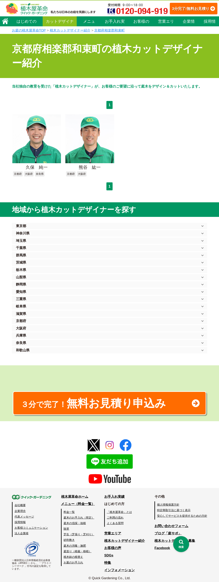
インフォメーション (119, 567)
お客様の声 (141, 22)
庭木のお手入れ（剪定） (79, 514)
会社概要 (20, 502)
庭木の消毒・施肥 (75, 542)
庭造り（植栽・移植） (78, 548)
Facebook (162, 545)
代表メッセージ (24, 513)
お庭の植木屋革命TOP (29, 30)
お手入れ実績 (115, 22)
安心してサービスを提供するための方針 (182, 513)
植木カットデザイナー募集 (174, 538)
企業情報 (189, 22)
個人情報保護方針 (168, 501)
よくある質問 (115, 520)
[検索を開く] (181, 544)
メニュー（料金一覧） (78, 501)
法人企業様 (21, 530)
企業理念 (20, 508)
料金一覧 (69, 509)
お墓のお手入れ (73, 559)
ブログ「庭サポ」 (168, 530)
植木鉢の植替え (73, 553)
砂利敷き (69, 537)
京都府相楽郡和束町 (109, 30)
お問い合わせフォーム (171, 523)
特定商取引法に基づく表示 (174, 507)
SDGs (109, 552)
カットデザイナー (60, 22)
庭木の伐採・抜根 (75, 520)
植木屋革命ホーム (74, 494)
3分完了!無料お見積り (186, 8)
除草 (66, 526)
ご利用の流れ (115, 514)
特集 (107, 560)
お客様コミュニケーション (31, 524)
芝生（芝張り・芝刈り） (79, 531)
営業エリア (166, 22)
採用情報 (210, 22)
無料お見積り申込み (97, 399)
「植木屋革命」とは (119, 509)
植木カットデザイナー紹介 (70, 30)
